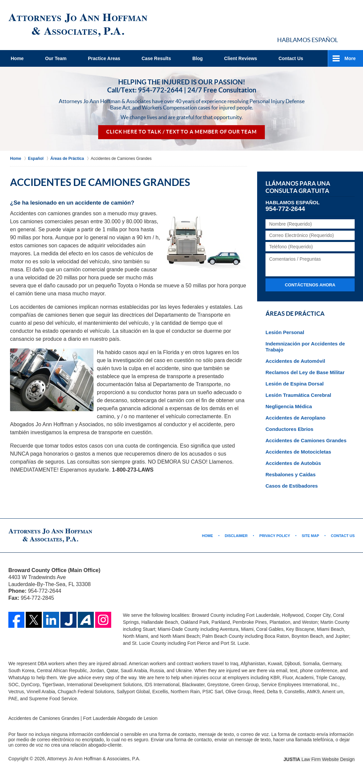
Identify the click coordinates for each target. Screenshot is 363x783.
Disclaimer (236, 536)
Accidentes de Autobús (293, 463)
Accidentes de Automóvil (295, 361)
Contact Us (291, 58)
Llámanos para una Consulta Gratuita (297, 187)
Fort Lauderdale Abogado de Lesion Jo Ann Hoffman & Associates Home (77, 25)
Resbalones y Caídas (290, 474)
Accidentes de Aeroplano (295, 418)
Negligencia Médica (288, 406)
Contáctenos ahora (310, 284)
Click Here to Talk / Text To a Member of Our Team (181, 132)
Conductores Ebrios (289, 429)
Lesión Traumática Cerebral (298, 395)
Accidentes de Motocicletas (298, 452)
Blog (197, 58)
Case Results (156, 58)
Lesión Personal (284, 332)
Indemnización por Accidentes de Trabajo (305, 346)
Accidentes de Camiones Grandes (306, 440)
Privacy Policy (274, 536)
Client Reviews (240, 58)
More (350, 58)
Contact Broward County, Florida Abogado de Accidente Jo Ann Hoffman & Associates (304, 22)
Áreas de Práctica (295, 314)
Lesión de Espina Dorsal (294, 383)
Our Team (55, 58)
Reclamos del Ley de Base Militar (305, 372)
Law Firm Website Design (319, 759)
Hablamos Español (307, 39)
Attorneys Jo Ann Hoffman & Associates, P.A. (93, 758)
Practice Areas (104, 58)
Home (17, 58)
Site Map (310, 536)
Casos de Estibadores (291, 486)
